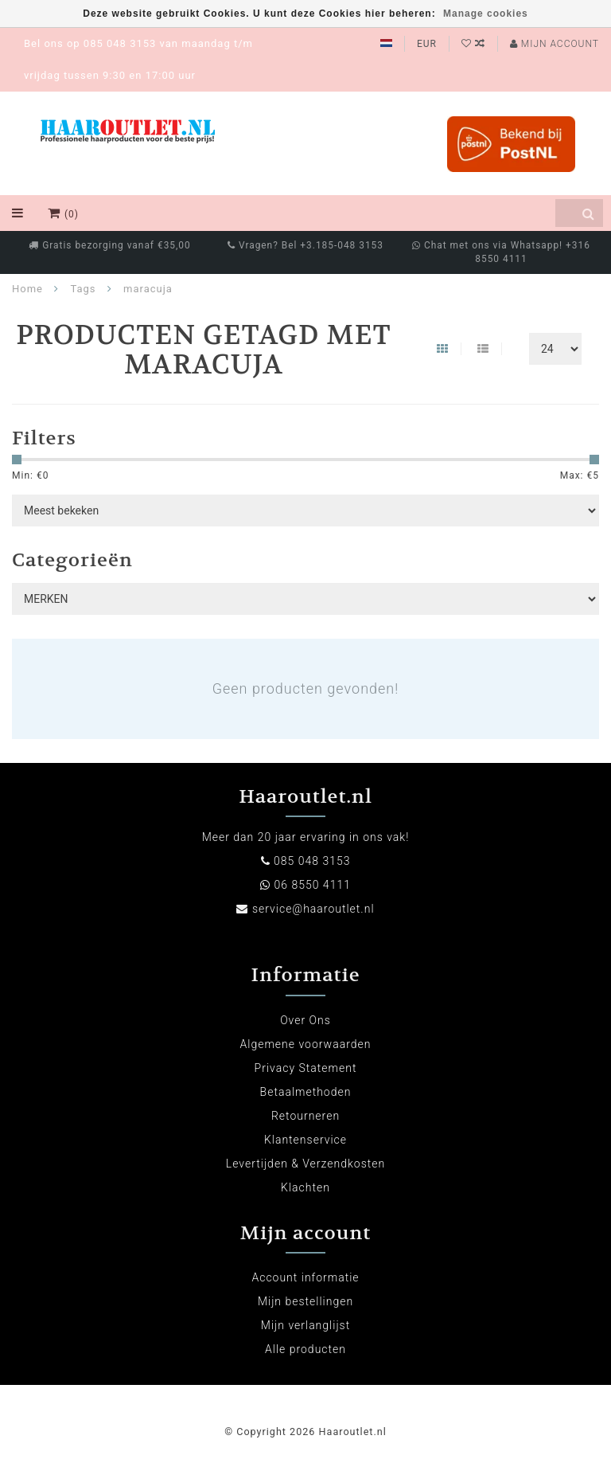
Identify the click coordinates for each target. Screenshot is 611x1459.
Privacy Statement (306, 1068)
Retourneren (305, 1115)
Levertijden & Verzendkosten (305, 1163)
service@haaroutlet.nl (313, 908)
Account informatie (305, 1277)
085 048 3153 (312, 861)
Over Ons (305, 1020)
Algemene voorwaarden (306, 1044)
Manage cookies (485, 13)
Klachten (305, 1187)
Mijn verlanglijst (305, 1325)
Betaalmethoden (306, 1091)
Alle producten (305, 1349)
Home (27, 289)
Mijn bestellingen (305, 1301)
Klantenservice (305, 1139)
